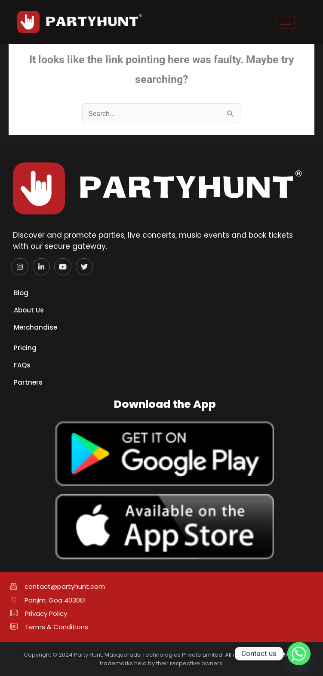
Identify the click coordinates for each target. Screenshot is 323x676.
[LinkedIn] (41, 264)
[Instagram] (19, 264)
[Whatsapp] (299, 653)
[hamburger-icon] (285, 22)
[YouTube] (62, 264)
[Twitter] (84, 264)
